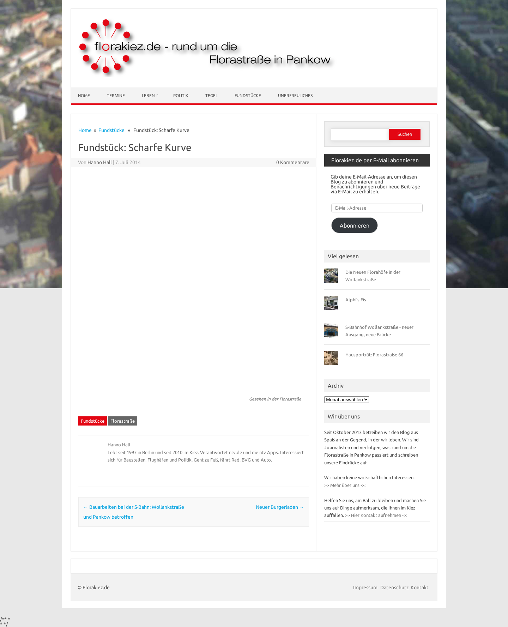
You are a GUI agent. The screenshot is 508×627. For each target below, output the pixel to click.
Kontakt (420, 587)
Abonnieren (354, 225)
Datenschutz (394, 587)
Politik (180, 95)
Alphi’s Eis (355, 299)
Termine (116, 95)
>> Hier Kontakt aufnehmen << (375, 515)
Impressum (366, 587)
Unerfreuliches (295, 95)
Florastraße (122, 420)
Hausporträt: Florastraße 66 (374, 354)
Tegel (211, 95)
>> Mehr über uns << (344, 485)
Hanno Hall (99, 162)
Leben (148, 95)
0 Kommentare (292, 162)
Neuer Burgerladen (280, 507)
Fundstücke (248, 95)
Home (84, 95)
